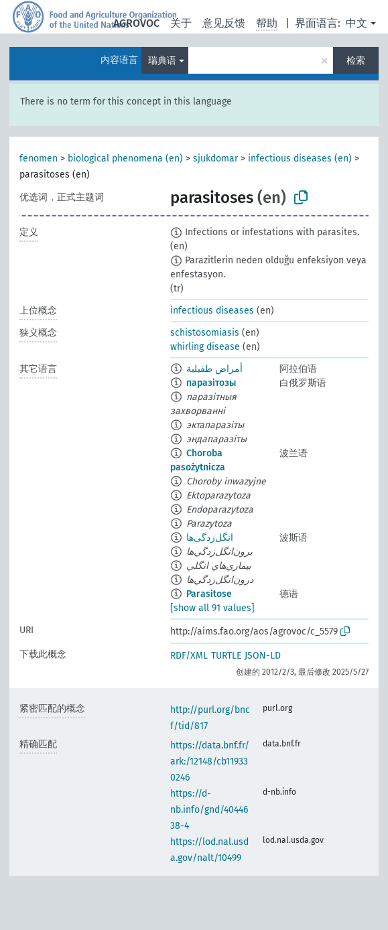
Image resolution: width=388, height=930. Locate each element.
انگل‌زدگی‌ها (209, 537)
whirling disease (205, 346)
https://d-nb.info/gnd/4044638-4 (209, 810)
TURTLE (226, 655)
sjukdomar (215, 158)
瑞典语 (162, 60)
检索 (355, 60)
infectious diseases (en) (300, 158)
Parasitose (209, 594)
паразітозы (211, 383)
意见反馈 (223, 23)
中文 (356, 23)
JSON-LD (263, 655)
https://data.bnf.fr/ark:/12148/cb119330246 (209, 761)
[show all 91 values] (212, 608)
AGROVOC (136, 23)
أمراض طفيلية (214, 369)
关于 (181, 23)
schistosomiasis (204, 332)
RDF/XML (189, 655)
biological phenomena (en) (125, 158)
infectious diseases (212, 310)
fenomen (38, 158)
